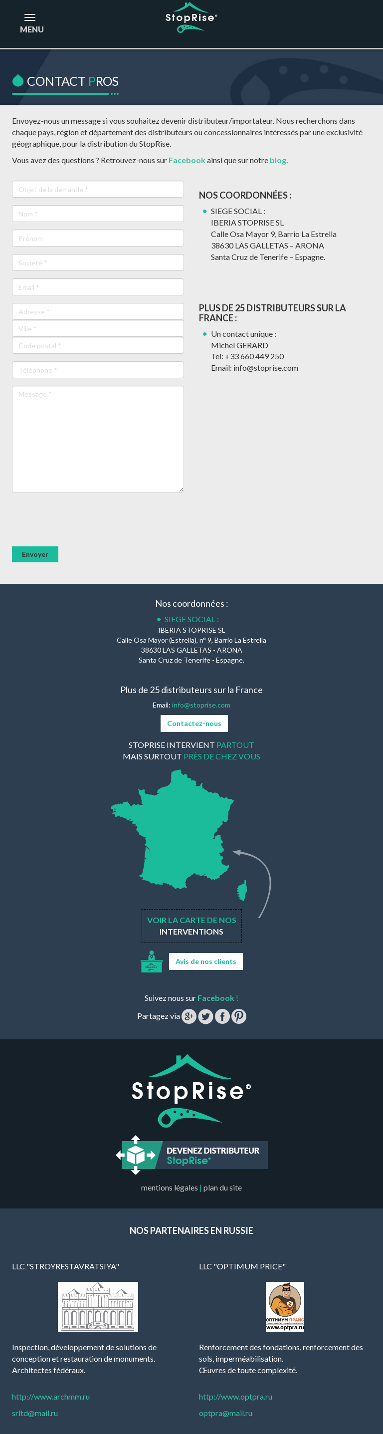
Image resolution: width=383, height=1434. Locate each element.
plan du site (222, 1187)
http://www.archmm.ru (51, 1396)
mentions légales (169, 1187)
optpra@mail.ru (225, 1413)
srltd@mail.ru (35, 1413)
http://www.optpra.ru (235, 1396)
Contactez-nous (194, 723)
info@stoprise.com (201, 705)
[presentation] (88, 519)
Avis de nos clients (206, 961)
